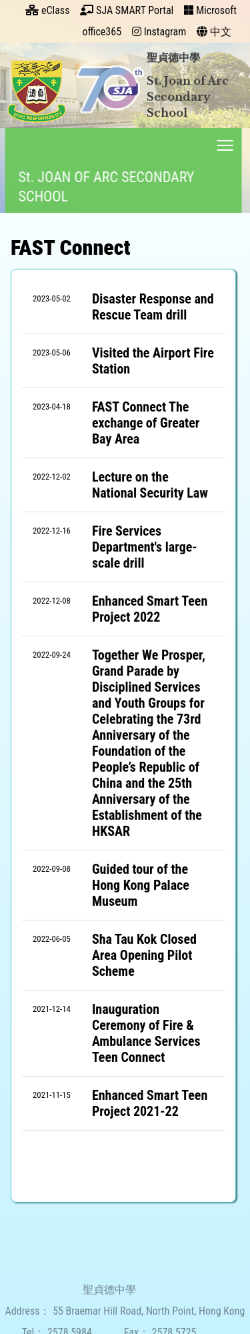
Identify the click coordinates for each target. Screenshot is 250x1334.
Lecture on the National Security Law (150, 485)
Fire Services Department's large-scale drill (144, 547)
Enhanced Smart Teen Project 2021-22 (149, 1103)
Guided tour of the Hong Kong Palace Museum (140, 885)
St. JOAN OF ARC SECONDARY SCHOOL (104, 187)
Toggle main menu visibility (224, 142)
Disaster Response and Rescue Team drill (153, 307)
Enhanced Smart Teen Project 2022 (149, 609)
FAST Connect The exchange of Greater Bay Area (146, 423)
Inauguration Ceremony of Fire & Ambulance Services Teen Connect (146, 1033)
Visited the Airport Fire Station (153, 361)
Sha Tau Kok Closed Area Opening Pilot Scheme (144, 955)
